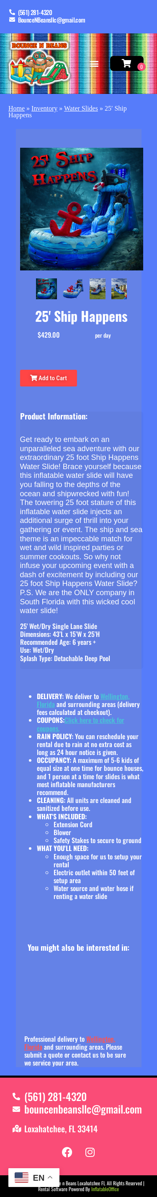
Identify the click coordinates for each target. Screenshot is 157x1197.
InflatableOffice (105, 1188)
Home (16, 108)
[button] (94, 64)
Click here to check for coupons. (80, 724)
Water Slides (81, 108)
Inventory (44, 108)
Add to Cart (48, 378)
